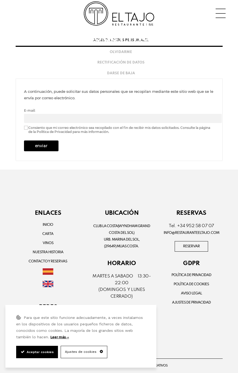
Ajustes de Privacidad (191, 302)
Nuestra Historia (48, 252)
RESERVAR (191, 246)
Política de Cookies (191, 284)
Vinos (48, 243)
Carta (47, 234)
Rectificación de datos (120, 62)
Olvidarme (121, 52)
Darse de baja (121, 73)
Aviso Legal (191, 293)
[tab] (119, 52)
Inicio (48, 225)
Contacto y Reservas (48, 261)
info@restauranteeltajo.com (191, 233)
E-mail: (29, 110)
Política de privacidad (191, 275)
